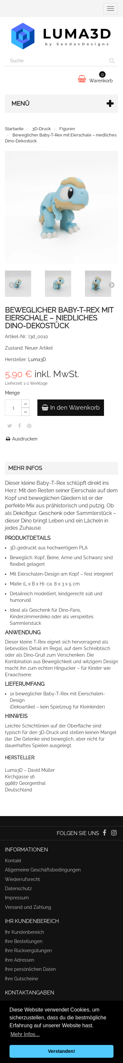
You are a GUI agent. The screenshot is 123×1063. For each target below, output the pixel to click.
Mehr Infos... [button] (25, 1034)
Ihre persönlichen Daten (30, 969)
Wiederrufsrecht (22, 879)
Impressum (17, 897)
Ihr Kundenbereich (24, 932)
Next (111, 284)
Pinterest (29, 425)
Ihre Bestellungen (23, 941)
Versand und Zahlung (28, 907)
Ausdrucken (21, 438)
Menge (12, 393)
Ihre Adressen (19, 960)
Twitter (9, 425)
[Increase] (25, 403)
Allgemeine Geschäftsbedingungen (43, 869)
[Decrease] (25, 412)
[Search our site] (55, 60)
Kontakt (13, 860)
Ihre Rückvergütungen (28, 950)
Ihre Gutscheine (21, 978)
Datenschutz (18, 888)
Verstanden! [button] (61, 1051)
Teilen (19, 425)
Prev (11, 284)
